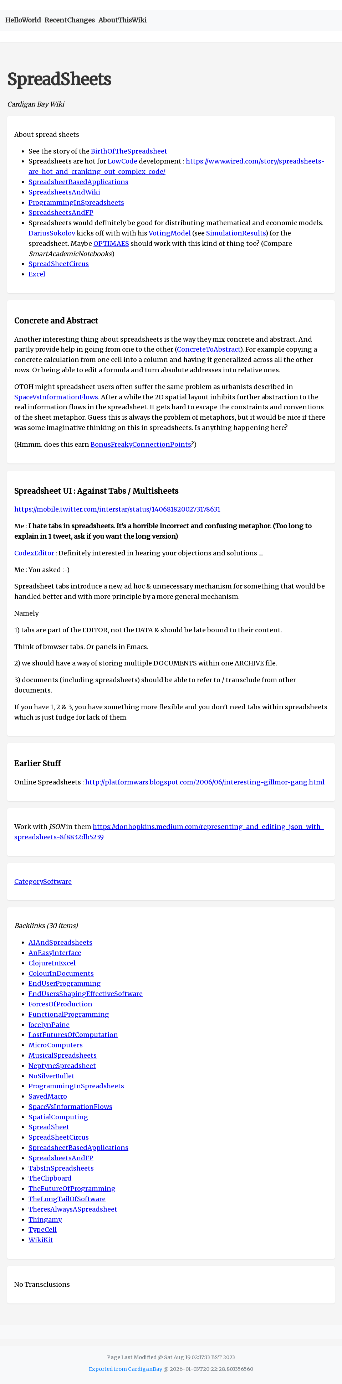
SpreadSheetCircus (59, 264)
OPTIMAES (111, 243)
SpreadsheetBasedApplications (78, 182)
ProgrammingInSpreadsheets (76, 202)
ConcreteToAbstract (208, 349)
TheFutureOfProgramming (72, 1189)
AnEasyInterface (55, 953)
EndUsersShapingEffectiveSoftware (86, 994)
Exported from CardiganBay (125, 1369)
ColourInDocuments (61, 973)
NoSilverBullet (52, 1076)
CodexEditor (34, 553)
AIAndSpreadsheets (60, 942)
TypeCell (43, 1229)
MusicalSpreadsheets (63, 1055)
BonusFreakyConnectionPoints (141, 444)
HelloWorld (23, 20)
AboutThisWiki (122, 20)
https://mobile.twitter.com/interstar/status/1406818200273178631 (117, 509)
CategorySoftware (43, 881)
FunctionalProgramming (69, 1014)
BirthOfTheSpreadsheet (129, 151)
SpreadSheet (49, 1127)
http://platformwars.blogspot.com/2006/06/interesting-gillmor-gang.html (205, 782)
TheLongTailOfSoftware (67, 1199)
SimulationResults (235, 233)
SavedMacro (48, 1096)
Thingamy (45, 1219)
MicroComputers (56, 1045)
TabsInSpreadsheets (61, 1168)
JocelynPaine (49, 1025)
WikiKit (41, 1240)
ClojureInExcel (52, 963)
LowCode (122, 161)
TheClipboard (50, 1178)
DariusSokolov (52, 233)
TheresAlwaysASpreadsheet (73, 1209)
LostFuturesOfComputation (73, 1035)
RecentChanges (70, 20)
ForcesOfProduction (60, 1004)
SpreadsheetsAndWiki (64, 192)
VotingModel (170, 233)
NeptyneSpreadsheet (62, 1066)
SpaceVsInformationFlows (56, 397)
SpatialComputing (58, 1117)
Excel (37, 274)
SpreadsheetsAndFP (61, 212)
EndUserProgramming (65, 983)
